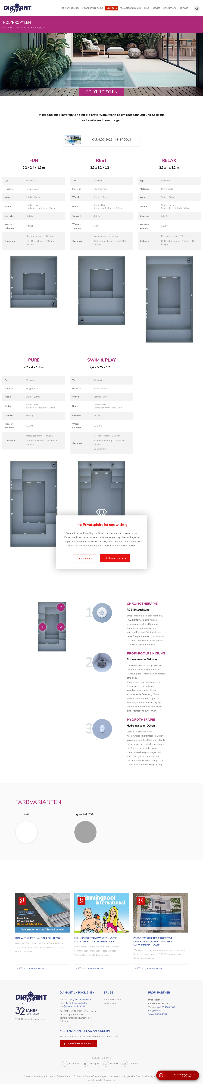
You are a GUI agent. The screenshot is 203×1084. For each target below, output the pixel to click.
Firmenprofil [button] (169, 8)
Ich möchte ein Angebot (78, 1042)
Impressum (115, 1075)
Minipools (21, 27)
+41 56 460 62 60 (166, 1006)
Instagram (91, 1063)
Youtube (130, 1063)
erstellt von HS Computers (101, 1079)
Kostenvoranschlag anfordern (85, 1030)
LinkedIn (111, 1063)
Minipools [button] (112, 8)
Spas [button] (146, 8)
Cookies (77, 1075)
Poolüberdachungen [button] (130, 8)
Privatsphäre (63, 1075)
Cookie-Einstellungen (95, 1075)
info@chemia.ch (156, 1009)
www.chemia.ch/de (157, 1012)
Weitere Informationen (31, 967)
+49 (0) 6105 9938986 (79, 998)
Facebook (70, 1063)
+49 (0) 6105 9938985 (75, 1002)
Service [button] (156, 8)
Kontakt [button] (184, 8)
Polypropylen (38, 27)
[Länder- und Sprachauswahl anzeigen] (197, 8)
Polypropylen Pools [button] (92, 8)
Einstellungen (84, 558)
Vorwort (7, 27)
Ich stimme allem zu (115, 558)
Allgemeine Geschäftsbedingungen (142, 1075)
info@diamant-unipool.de (72, 1005)
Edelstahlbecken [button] (70, 8)
